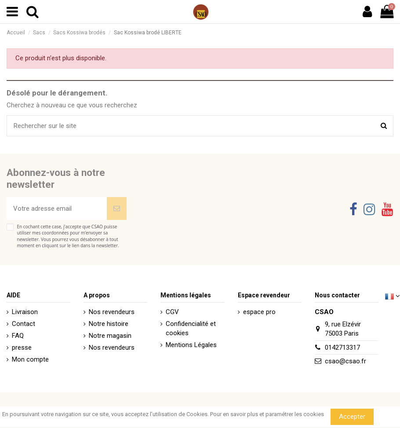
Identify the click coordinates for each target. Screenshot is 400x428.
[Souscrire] (117, 208)
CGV (172, 312)
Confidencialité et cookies (191, 328)
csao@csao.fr (345, 361)
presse (22, 347)
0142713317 (342, 347)
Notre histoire (108, 324)
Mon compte (30, 359)
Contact (23, 324)
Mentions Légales (191, 345)
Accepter (352, 417)
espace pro (259, 312)
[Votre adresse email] (57, 208)
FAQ (18, 336)
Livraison (25, 312)
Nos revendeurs (112, 312)
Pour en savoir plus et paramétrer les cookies (267, 414)
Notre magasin (110, 336)
